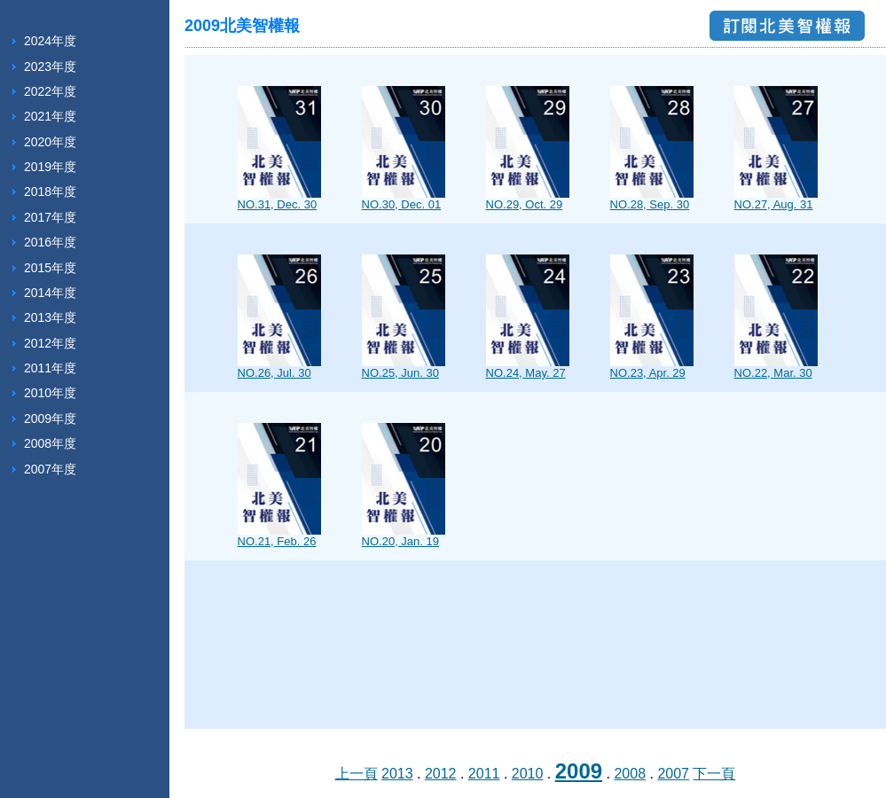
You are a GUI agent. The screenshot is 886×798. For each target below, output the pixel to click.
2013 (397, 773)
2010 (528, 773)
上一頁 (356, 773)
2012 (441, 773)
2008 (630, 773)
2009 (578, 771)
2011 (484, 773)
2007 (673, 773)
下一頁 (714, 773)
